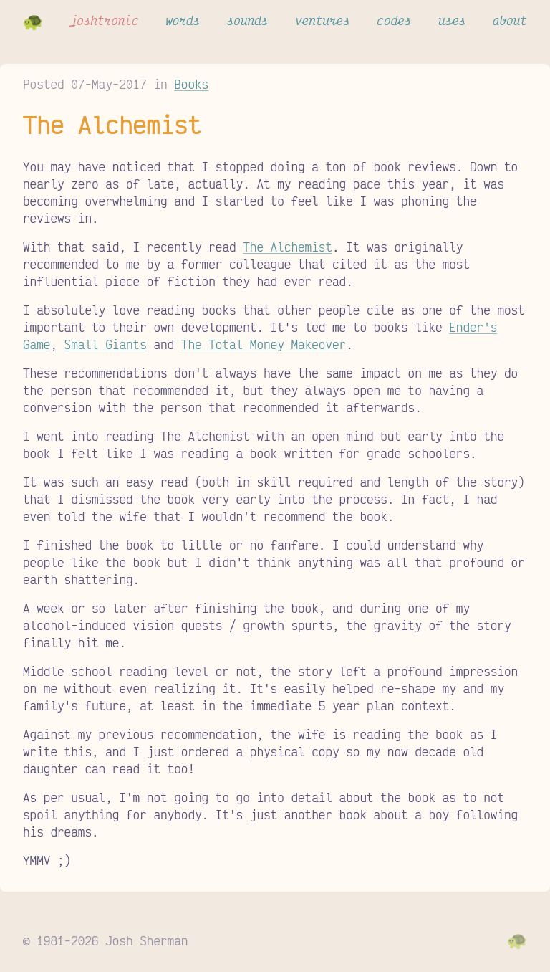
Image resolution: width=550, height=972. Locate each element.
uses (451, 20)
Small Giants (105, 344)
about (510, 20)
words (182, 20)
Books (191, 84)
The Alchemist (287, 246)
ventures (322, 20)
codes (394, 20)
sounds (248, 20)
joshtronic (104, 20)
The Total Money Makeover (263, 344)
